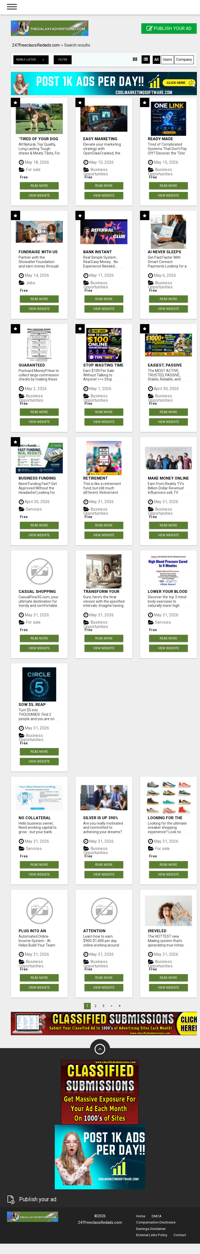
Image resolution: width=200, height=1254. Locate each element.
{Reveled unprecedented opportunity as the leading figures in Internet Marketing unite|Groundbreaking (168, 930)
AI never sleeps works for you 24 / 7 (168, 251)
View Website (39, 195)
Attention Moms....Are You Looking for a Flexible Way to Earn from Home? (101, 930)
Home (140, 1216)
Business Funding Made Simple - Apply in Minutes (37, 478)
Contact (180, 1235)
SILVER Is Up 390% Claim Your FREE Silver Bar (100, 817)
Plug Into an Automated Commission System (32, 930)
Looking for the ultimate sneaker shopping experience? (167, 817)
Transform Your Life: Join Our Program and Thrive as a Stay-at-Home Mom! (101, 591)
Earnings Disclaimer (151, 1229)
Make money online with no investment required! (168, 478)
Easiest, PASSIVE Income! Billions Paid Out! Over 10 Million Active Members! (166, 365)
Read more (39, 186)
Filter (62, 59)
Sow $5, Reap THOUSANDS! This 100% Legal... (36, 704)
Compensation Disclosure (155, 1222)
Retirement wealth (95, 478)
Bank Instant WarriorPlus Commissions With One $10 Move (102, 251)
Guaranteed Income (32, 365)
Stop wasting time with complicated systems (103, 365)
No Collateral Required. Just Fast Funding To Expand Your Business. (36, 817)
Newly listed (32, 60)
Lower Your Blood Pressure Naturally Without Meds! (167, 591)
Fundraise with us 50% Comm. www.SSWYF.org (38, 251)
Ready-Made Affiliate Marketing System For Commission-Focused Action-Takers (168, 138)
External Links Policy (151, 1235)
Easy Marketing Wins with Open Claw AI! (100, 138)
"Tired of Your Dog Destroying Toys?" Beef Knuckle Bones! (38, 138)
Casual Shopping (37, 591)
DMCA (156, 1216)
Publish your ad (169, 28)
